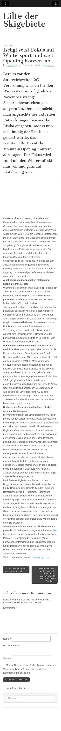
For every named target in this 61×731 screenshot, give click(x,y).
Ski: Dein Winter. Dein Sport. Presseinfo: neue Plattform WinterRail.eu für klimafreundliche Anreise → (45, 574)
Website (7, 658)
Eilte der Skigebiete (24, 20)
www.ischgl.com (41, 557)
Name (7, 638)
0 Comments (48, 65)
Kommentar (10, 608)
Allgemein (8, 45)
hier (55, 530)
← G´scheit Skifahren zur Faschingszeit (15, 569)
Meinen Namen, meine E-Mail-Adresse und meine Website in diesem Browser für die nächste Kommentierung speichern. (29, 669)
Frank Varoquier (13, 65)
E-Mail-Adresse (11, 645)
